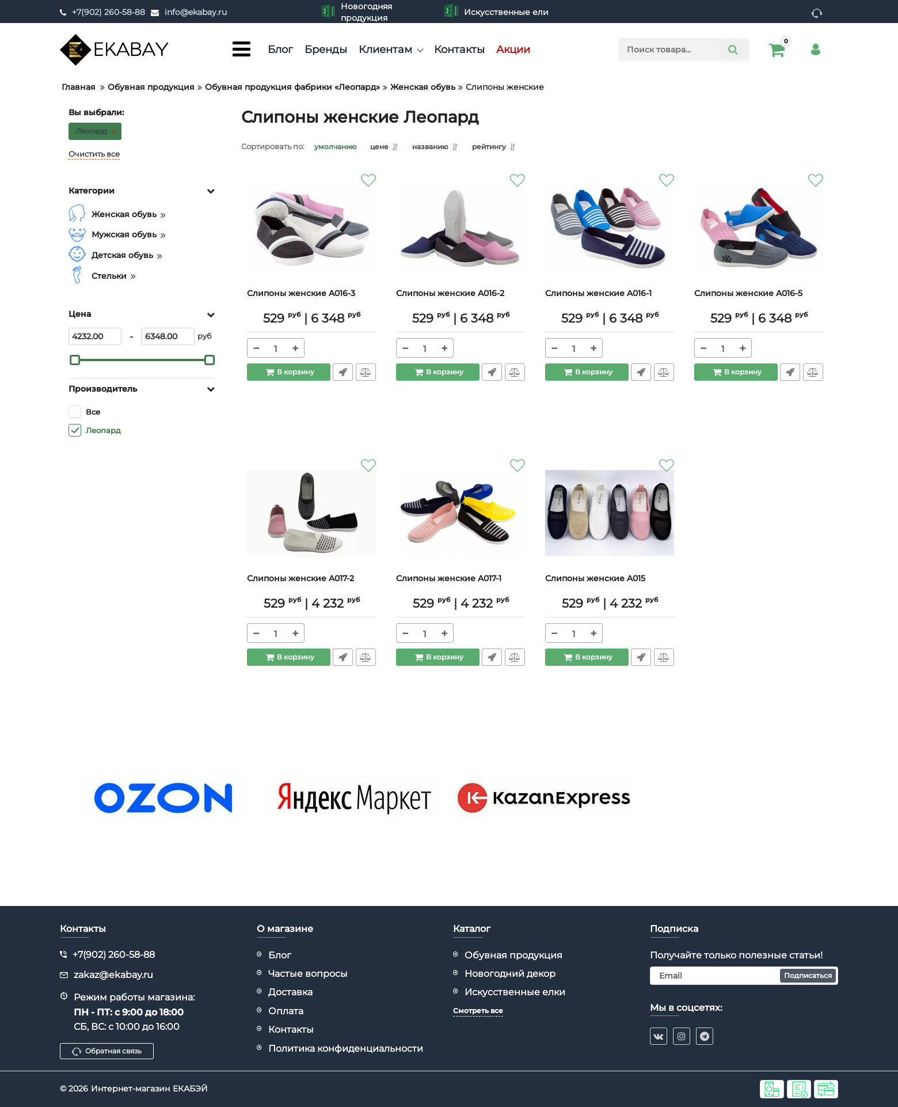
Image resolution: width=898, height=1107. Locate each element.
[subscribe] (744, 975)
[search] (683, 49)
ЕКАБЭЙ (190, 1088)
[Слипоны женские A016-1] (609, 232)
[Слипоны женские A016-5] (758, 232)
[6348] (168, 336)
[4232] (95, 336)
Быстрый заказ (343, 373)
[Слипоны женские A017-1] (460, 517)
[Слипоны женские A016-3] (311, 232)
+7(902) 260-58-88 (108, 12)
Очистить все (94, 154)
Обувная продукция (513, 955)
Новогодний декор (510, 973)
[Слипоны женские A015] (609, 517)
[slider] (75, 360)
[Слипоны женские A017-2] (311, 517)
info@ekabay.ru (196, 12)
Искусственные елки (515, 992)
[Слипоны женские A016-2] (460, 232)
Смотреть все (478, 1010)
